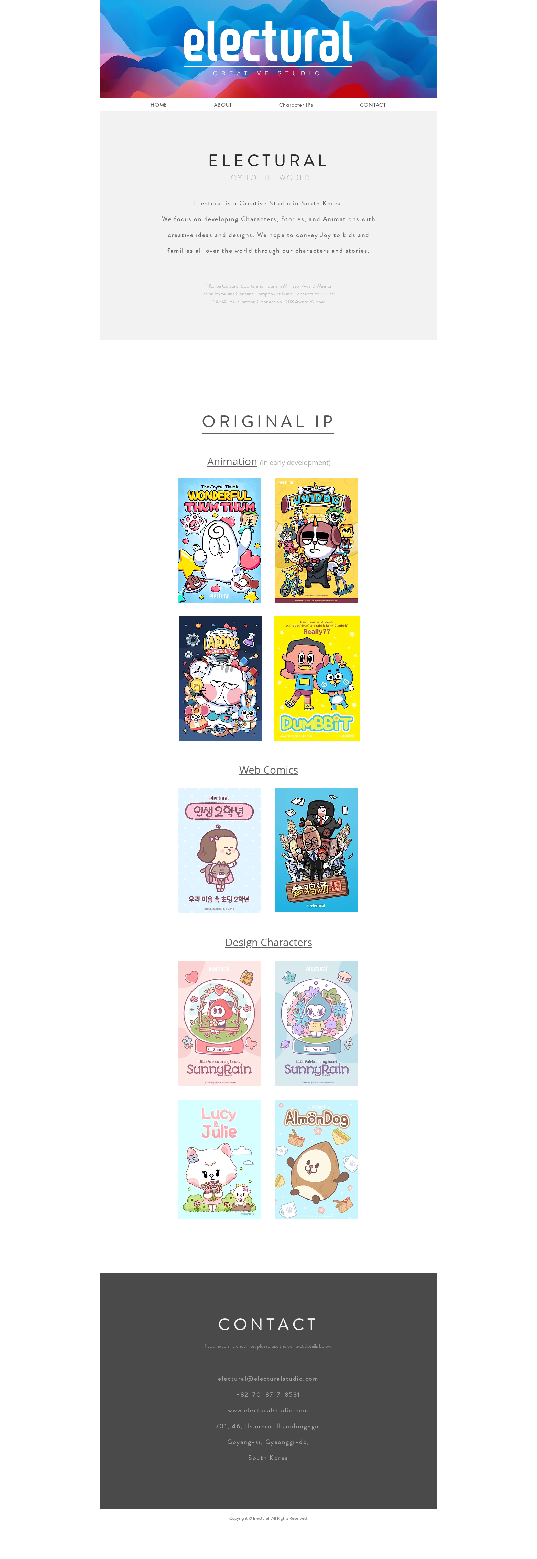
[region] (219, 541)
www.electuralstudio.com (268, 1410)
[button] (296, 104)
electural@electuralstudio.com (268, 1378)
